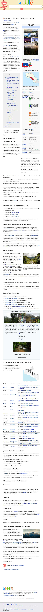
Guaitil (24, 424)
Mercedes (29, 431)
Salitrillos (24, 407)
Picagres (37, 408)
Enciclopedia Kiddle (10, 604)
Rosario (23, 395)
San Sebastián (21, 388)
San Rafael (29, 390)
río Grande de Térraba (21, 275)
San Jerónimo (26, 429)
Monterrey (20, 407)
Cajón (35, 442)
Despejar (39, 6)
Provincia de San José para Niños (10, 595)
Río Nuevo (20, 443)
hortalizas (13, 543)
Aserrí (11, 406)
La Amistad (28, 443)
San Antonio (23, 390)
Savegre (10, 272)
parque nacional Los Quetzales (11, 298)
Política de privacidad (24, 609)
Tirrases (32, 438)
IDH (23, 149)
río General (6, 274)
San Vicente (12, 429)
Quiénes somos (16, 609)
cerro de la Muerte (36, 60)
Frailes (30, 393)
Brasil (37, 415)
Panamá (21, 504)
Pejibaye (32, 442)
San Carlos (31, 403)
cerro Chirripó (11, 235)
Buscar (41, 6)
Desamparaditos (29, 400)
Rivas (19, 442)
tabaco (23, 543)
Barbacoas (30, 398)
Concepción (35, 417)
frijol (26, 543)
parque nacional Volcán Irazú (19, 306)
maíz (6, 473)
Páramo (24, 443)
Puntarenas (17, 216)
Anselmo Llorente (32, 426)
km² (32, 133)
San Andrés (25, 445)
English (11, 609)
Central (30, 151)
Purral (32, 413)
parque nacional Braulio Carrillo (11, 304)
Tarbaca (22, 405)
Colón (11, 409)
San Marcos (12, 403)
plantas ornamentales (23, 473)
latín (31, 70)
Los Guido (24, 396)
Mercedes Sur (24, 398)
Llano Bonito (30, 445)
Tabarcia (26, 408)
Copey (27, 436)
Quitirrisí (22, 410)
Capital (23, 91)
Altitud (23, 134)
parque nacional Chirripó (10, 302)
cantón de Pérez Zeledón (31, 265)
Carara (19, 434)
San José (17, 22)
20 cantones (31, 129)
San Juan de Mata (30, 433)
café (4, 542)
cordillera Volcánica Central (18, 230)
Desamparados (8, 37)
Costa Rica (32, 93)
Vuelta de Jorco (27, 405)
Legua (37, 405)
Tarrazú (4, 403)
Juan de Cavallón (13, 175)
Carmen (19, 385)
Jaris (19, 410)
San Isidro (12, 421)
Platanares (27, 442)
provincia (12, 24)
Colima (21, 427)
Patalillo (19, 422)
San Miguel (26, 392)
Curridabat (13, 38)
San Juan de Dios (32, 392)
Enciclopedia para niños (7, 20)
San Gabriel (33, 405)
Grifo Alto (34, 398)
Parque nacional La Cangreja (21, 353)
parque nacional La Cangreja (10, 300)
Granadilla (25, 438)
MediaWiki (17, 608)
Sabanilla (24, 431)
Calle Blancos (31, 412)
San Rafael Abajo (32, 395)
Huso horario (24, 151)
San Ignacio (12, 424)
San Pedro (12, 431)
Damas (26, 395)
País (24, 93)
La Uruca (24, 387)
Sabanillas (37, 424)
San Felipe (20, 419)
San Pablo (12, 434)
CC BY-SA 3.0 (20, 605)
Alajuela (17, 212)
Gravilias (19, 396)
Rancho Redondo (26, 413)
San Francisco (25, 412)
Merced (23, 385)
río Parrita (17, 269)
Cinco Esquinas (25, 426)
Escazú (12, 37)
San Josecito (24, 417)
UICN (22, 339)
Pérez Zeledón (6, 442)
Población (24, 144)
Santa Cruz (20, 446)
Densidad (25, 147)
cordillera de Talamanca (7, 228)
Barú (38, 442)
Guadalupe (12, 413)
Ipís (22, 413)
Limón (16, 214)
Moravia (4, 429)
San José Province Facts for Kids (17, 565)
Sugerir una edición (29, 598)
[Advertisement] (21, 13)
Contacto (31, 609)
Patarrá (33, 393)
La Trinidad (31, 429)
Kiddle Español (5, 609)
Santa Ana (12, 415)
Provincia (30, 92)
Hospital (26, 385)
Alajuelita (12, 418)
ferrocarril (16, 511)
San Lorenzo (25, 403)
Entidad (23, 92)
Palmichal (28, 424)
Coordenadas (25, 89)
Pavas (34, 387)
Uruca (30, 415)
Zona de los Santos (16, 56)
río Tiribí (10, 266)
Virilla (20, 259)
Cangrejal (32, 424)
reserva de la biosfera (35, 308)
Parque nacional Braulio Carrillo (11, 323)
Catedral (30, 385)
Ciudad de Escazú (36, 59)
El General (30, 440)
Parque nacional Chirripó (32, 323)
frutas (32, 543)
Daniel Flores (35, 440)
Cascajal (23, 422)
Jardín (24, 436)
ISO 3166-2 (24, 152)
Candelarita (23, 400)
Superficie (24, 131)
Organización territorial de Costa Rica (11, 569)
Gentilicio (24, 148)
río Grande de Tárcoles (8, 264)
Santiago (12, 400)
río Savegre (11, 308)
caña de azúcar (19, 543)
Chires (19, 401)
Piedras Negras (32, 408)
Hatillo (37, 387)
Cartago (12, 214)
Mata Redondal (29, 387)
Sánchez (29, 438)
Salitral (24, 415)
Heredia (13, 212)
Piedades (33, 415)
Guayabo (22, 408)
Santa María (12, 436)
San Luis (36, 433)
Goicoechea (5, 413)
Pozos (27, 415)
